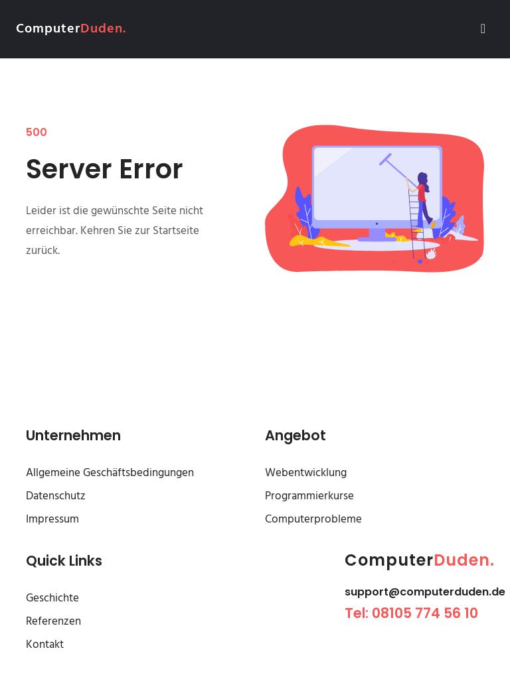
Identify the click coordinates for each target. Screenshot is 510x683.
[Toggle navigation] (483, 29)
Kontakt (45, 645)
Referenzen (53, 622)
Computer (71, 29)
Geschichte (52, 598)
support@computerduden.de (425, 591)
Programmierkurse (309, 496)
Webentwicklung (306, 473)
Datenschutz (56, 496)
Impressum (52, 519)
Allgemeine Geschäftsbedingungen (110, 473)
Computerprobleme (313, 519)
